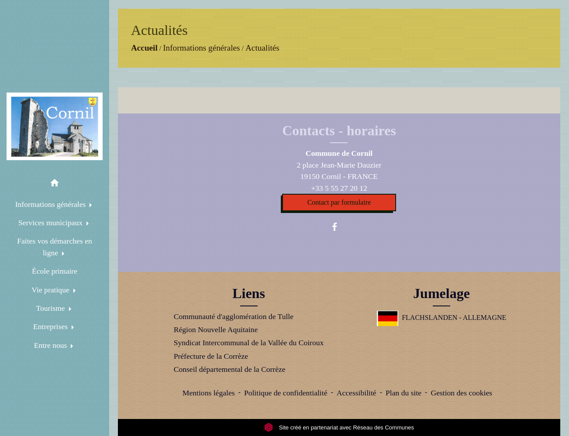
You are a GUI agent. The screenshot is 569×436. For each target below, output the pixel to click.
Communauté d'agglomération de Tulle (233, 316)
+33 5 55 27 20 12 (339, 188)
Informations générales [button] (51, 204)
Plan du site (403, 392)
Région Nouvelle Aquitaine (216, 329)
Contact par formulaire (339, 202)
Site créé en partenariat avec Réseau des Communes (339, 427)
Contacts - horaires (339, 130)
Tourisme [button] (51, 308)
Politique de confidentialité (286, 392)
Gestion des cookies (461, 392)
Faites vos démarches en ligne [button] (54, 247)
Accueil (144, 47)
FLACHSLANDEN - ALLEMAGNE (442, 317)
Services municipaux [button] (51, 222)
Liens (248, 293)
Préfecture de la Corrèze (211, 356)
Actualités (262, 47)
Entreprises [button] (51, 326)
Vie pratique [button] (51, 289)
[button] (55, 184)
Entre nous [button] (51, 345)
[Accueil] (55, 126)
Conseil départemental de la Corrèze (230, 369)
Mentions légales (209, 392)
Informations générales (201, 47)
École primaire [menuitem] (54, 271)
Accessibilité (356, 392)
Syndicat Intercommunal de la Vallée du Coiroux (249, 342)
